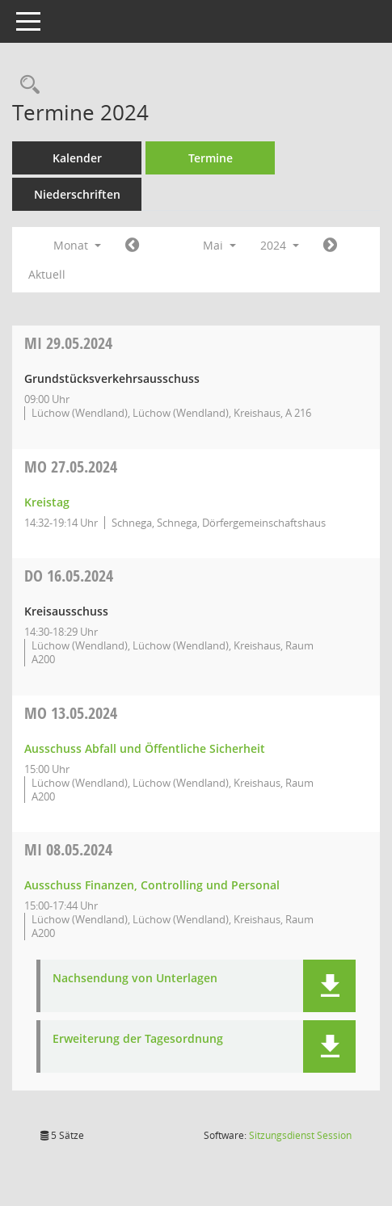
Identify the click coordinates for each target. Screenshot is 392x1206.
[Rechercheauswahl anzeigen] (26, 85)
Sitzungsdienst (300, 1135)
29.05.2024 (68, 343)
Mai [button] (219, 245)
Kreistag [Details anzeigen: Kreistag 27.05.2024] (47, 502)
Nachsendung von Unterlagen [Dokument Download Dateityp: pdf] (135, 978)
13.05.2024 (70, 713)
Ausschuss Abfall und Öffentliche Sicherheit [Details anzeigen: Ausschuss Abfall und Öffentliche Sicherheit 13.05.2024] (144, 748)
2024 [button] (279, 245)
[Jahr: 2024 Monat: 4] (132, 245)
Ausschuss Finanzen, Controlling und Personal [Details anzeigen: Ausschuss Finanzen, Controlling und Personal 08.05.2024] (152, 885)
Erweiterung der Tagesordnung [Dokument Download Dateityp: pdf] (138, 1039)
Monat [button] (77, 245)
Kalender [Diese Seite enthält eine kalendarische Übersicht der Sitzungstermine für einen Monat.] (77, 158)
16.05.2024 (68, 575)
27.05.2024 (70, 466)
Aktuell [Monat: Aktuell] (46, 274)
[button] (329, 986)
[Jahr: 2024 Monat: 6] (330, 245)
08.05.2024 (68, 849)
